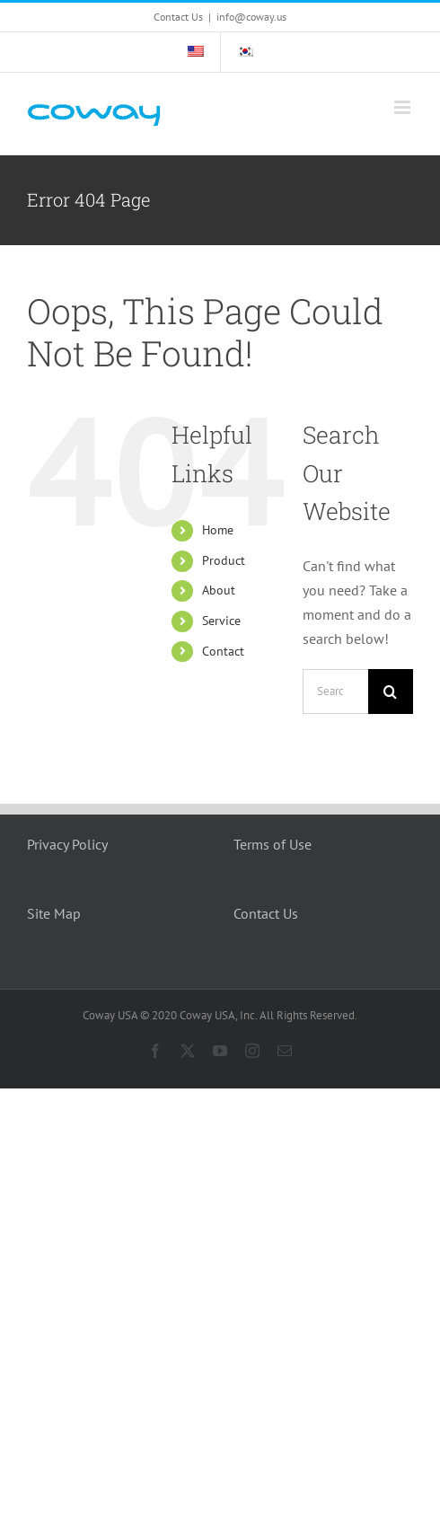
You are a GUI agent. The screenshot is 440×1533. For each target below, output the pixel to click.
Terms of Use (272, 844)
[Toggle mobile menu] (403, 107)
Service (221, 620)
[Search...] (335, 691)
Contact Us (265, 913)
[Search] (390, 691)
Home (217, 530)
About (218, 590)
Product (223, 560)
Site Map (54, 913)
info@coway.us (251, 16)
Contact (223, 651)
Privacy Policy (67, 844)
